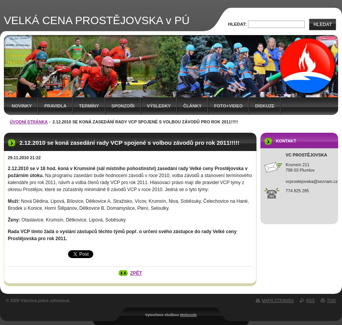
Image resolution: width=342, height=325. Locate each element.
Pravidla (55, 106)
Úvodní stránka (29, 121)
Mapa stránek (278, 300)
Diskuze (264, 106)
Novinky (22, 106)
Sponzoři (123, 106)
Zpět (136, 273)
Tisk (331, 300)
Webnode (188, 315)
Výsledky (159, 106)
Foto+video (228, 106)
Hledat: (237, 24)
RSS (310, 300)
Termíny (89, 106)
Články (192, 106)
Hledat (322, 24)
